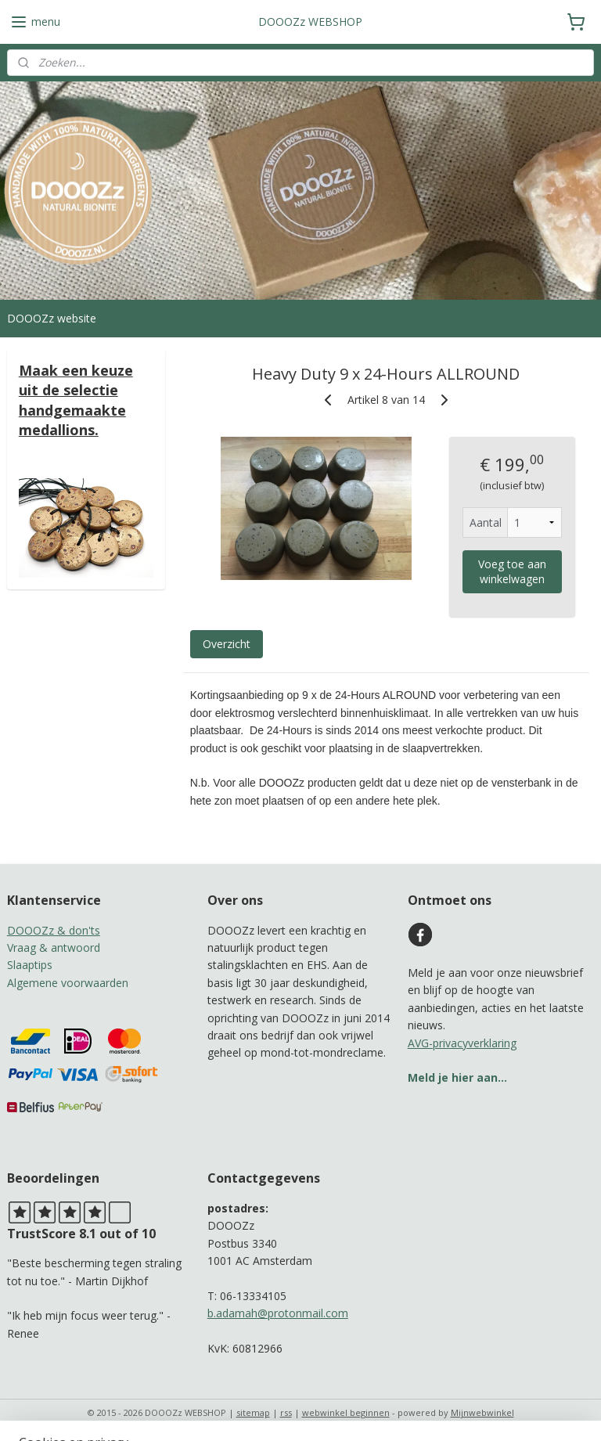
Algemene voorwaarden (67, 982)
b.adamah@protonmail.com (277, 1313)
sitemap (253, 1412)
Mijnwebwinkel (482, 1412)
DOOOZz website (51, 318)
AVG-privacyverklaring (462, 1043)
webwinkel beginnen (346, 1412)
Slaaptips (29, 964)
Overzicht (226, 644)
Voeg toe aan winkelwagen (512, 572)
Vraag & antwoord (53, 947)
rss (286, 1412)
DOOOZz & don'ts (53, 930)
